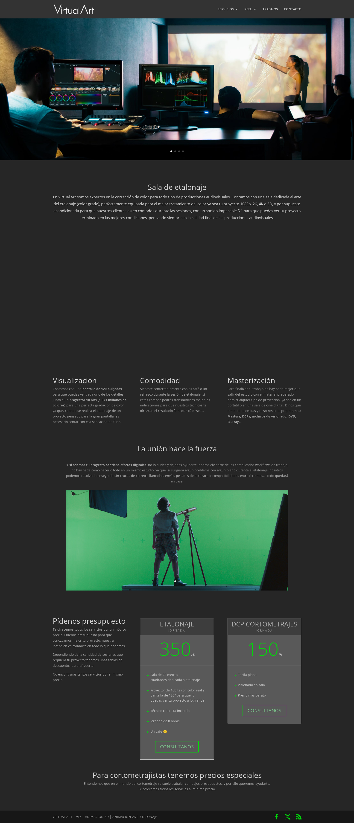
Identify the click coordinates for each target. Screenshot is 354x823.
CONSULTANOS (177, 747)
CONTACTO (292, 9)
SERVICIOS (226, 9)
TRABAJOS (270, 9)
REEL (248, 9)
